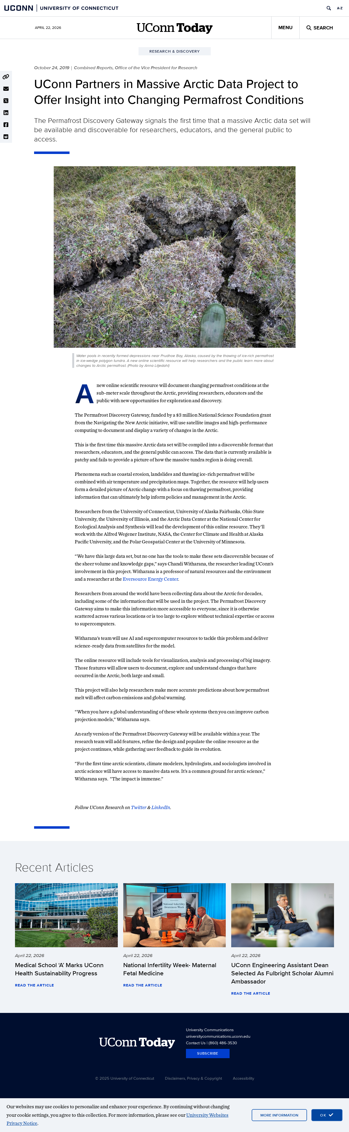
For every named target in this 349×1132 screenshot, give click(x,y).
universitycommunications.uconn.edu (218, 1036)
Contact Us (196, 1043)
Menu (285, 27)
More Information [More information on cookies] (279, 1115)
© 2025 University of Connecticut (124, 1078)
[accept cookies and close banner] (326, 1115)
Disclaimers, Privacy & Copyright (193, 1078)
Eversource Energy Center (150, 579)
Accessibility (243, 1078)
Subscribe (207, 1053)
